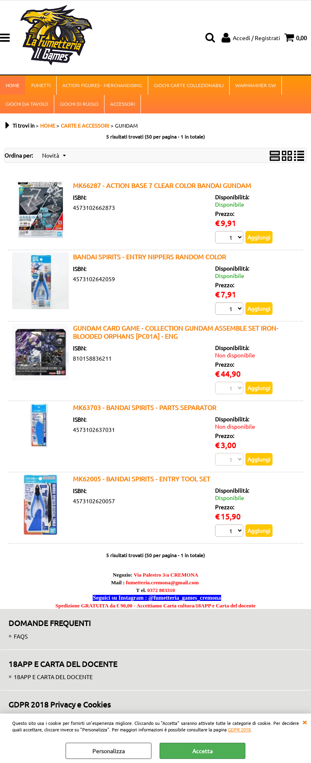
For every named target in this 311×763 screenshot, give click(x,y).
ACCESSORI (122, 103)
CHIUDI (304, 722)
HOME (12, 85)
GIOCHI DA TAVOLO (27, 103)
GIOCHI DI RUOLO (79, 103)
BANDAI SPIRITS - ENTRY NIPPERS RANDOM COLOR (149, 256)
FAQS (21, 636)
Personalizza (108, 750)
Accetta (202, 750)
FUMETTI (41, 85)
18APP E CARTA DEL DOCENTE (53, 676)
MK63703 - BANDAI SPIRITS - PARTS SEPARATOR (144, 407)
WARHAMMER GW (255, 85)
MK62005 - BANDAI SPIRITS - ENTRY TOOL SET (141, 478)
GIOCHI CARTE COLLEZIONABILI (189, 85)
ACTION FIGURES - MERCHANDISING (102, 85)
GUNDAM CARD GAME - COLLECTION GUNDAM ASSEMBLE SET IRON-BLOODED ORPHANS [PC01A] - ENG (175, 332)
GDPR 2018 (239, 729)
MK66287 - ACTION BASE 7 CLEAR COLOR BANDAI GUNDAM (162, 185)
